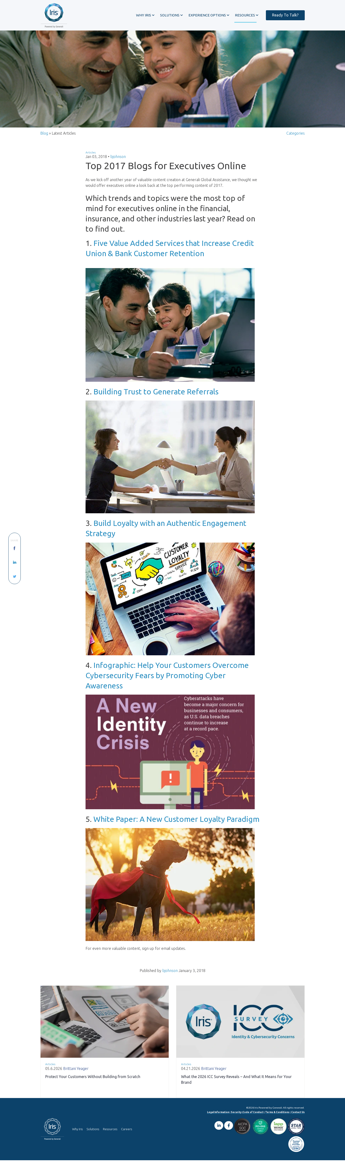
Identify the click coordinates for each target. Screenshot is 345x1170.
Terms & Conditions (277, 1122)
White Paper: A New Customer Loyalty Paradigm (176, 828)
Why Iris (77, 1138)
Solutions (92, 1138)
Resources (110, 1138)
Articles (91, 161)
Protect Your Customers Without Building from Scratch (92, 1086)
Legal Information (218, 1122)
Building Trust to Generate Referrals (155, 401)
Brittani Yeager (76, 1078)
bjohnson (118, 166)
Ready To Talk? (285, 15)
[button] (145, 15)
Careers (126, 1138)
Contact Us (298, 1122)
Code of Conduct (253, 1122)
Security (236, 1122)
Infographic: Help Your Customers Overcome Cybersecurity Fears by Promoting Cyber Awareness (167, 684)
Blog (44, 142)
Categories (295, 142)
